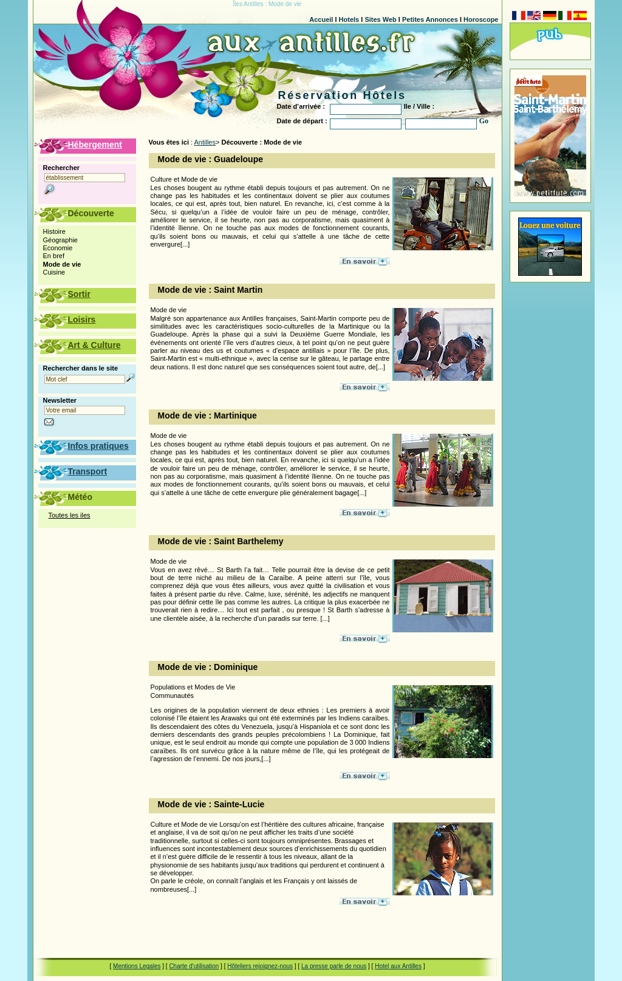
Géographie (60, 240)
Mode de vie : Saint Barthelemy (221, 541)
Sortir (79, 294)
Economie (58, 247)
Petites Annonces (430, 19)
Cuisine (54, 272)
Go (483, 121)
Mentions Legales (136, 966)
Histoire (54, 231)
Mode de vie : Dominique (208, 667)
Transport (88, 471)
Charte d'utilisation (194, 966)
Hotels (349, 19)
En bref (53, 255)
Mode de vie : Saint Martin (210, 290)
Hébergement (95, 144)
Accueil (321, 19)
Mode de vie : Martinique (207, 415)
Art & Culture (94, 345)
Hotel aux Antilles (398, 966)
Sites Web (380, 19)
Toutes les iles (70, 515)
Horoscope (480, 19)
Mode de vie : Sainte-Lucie (211, 804)
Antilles (205, 142)
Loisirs (82, 319)
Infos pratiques (98, 446)
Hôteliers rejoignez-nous (260, 966)
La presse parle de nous (333, 966)
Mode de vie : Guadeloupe (210, 159)
